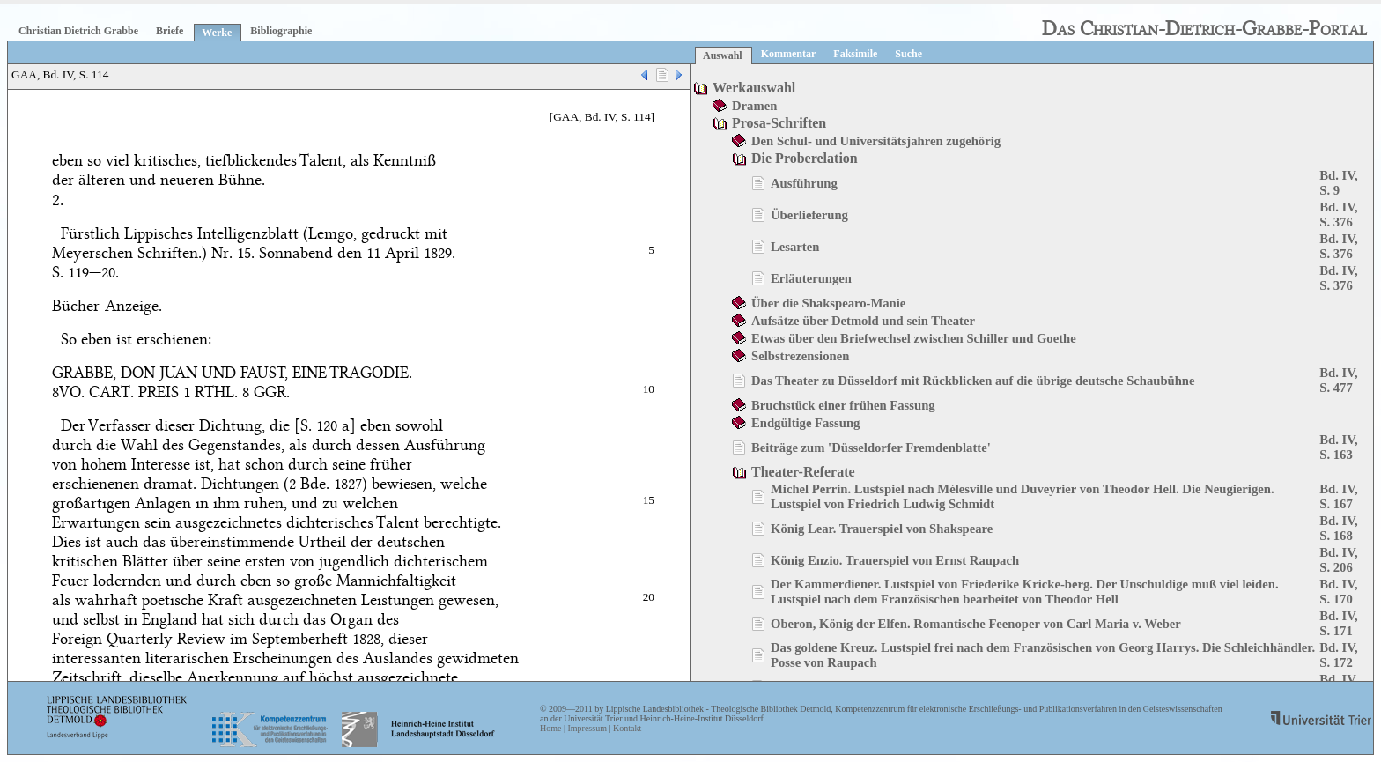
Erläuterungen (811, 278)
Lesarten (795, 247)
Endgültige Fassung (805, 423)
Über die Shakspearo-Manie (828, 303)
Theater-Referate (803, 471)
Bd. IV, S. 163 (1338, 447)
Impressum (586, 728)
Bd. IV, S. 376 (1338, 214)
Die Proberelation (804, 158)
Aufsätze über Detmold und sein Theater (863, 321)
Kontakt (627, 728)
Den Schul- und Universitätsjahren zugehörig (876, 141)
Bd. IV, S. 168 (1338, 528)
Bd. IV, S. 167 (1338, 496)
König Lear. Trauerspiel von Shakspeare (882, 529)
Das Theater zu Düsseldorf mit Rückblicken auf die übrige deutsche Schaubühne (973, 381)
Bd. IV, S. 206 (1338, 559)
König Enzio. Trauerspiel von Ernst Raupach (895, 560)
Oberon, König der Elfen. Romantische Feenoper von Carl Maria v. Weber (976, 624)
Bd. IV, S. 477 (1338, 380)
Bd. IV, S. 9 (1338, 182)
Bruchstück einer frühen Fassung (843, 405)
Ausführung (804, 183)
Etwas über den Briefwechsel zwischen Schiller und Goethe (913, 338)
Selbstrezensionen (800, 356)
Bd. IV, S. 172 (1338, 655)
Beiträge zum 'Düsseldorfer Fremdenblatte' (871, 447)
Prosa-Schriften (779, 122)
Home (550, 728)
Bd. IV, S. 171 (1338, 623)
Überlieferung (809, 215)
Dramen (754, 106)
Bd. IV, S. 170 (1338, 591)
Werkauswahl (754, 87)
